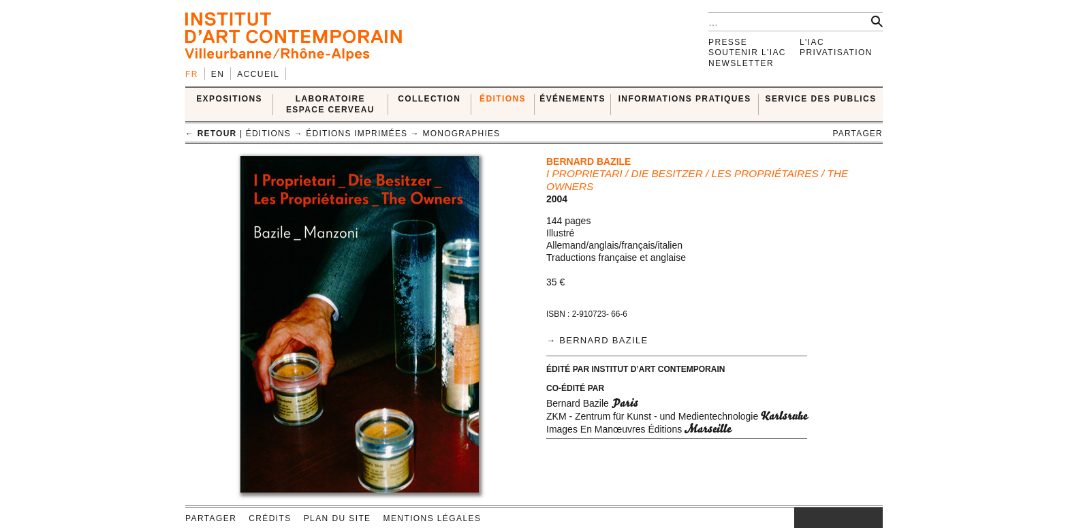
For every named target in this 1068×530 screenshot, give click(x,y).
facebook (814, 518)
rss (872, 518)
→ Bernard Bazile (597, 340)
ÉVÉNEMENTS (572, 99)
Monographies (462, 133)
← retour (210, 133)
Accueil (258, 74)
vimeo (852, 518)
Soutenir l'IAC (747, 52)
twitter (831, 518)
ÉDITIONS (503, 99)
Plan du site (337, 518)
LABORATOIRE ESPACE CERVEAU (330, 104)
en (217, 74)
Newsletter (741, 63)
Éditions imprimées (356, 133)
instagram (801, 518)
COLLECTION (429, 99)
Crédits (270, 518)
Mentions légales (432, 518)
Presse (727, 42)
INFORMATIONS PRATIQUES (684, 99)
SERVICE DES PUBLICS (821, 99)
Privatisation (836, 52)
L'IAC (812, 42)
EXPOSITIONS (229, 99)
